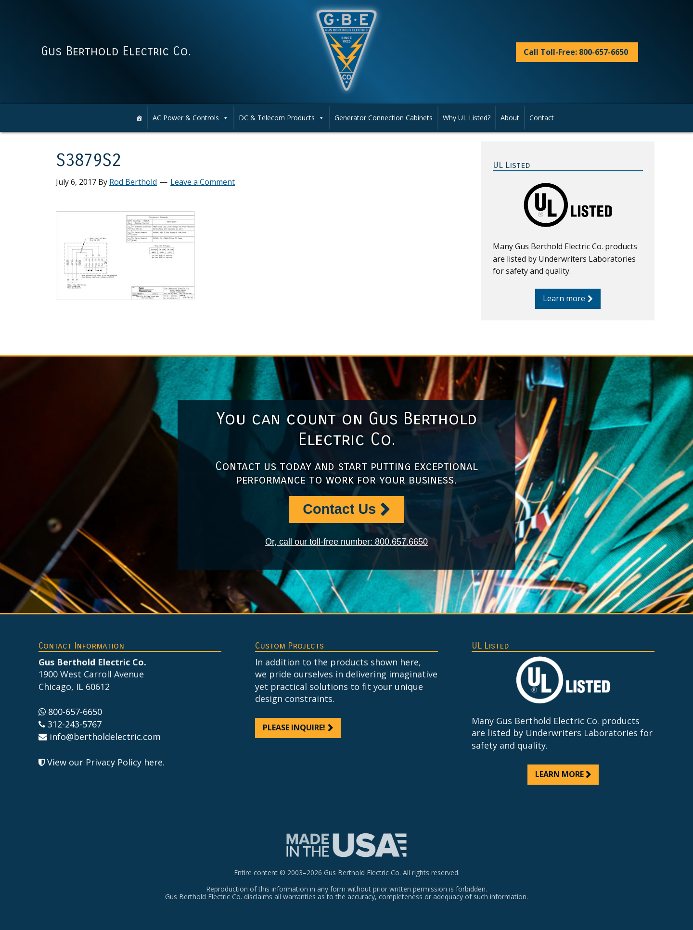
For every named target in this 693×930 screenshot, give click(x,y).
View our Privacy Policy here (105, 762)
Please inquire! (294, 727)
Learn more (564, 298)
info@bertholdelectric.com (105, 736)
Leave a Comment (202, 182)
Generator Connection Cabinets (383, 117)
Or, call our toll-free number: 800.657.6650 (346, 542)
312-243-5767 (75, 724)
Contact (541, 117)
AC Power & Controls (186, 117)
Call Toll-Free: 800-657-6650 (576, 52)
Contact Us (339, 509)
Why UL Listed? (466, 117)
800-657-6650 (75, 711)
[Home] (139, 117)
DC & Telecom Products (277, 117)
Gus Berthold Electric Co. (116, 51)
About (509, 117)
